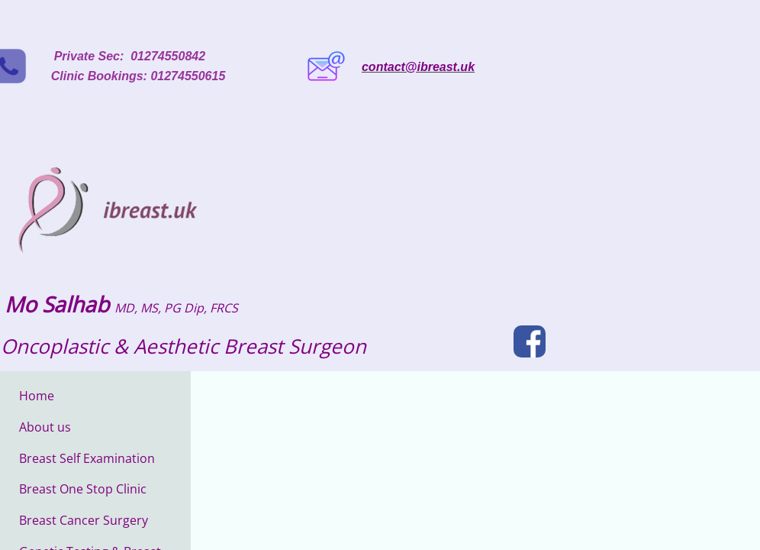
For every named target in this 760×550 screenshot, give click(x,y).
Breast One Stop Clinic (83, 488)
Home (36, 395)
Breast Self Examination (87, 458)
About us (45, 427)
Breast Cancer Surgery (83, 520)
